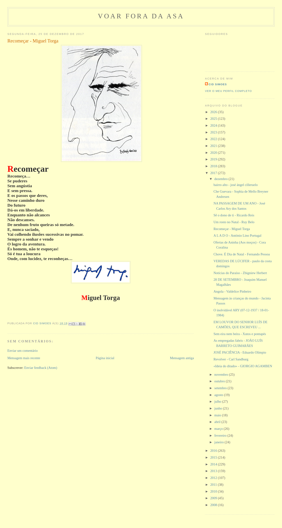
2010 (214, 491)
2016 (214, 450)
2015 (214, 457)
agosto (219, 395)
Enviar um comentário (22, 350)
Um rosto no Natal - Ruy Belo (233, 222)
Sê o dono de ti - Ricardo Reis (233, 215)
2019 (214, 159)
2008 (214, 505)
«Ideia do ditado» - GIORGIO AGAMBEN (242, 366)
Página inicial (105, 358)
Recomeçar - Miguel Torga (231, 229)
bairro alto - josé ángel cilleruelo (235, 185)
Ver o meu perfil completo (228, 91)
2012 (214, 478)
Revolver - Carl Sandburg (230, 359)
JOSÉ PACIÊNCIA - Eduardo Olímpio (239, 352)
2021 (214, 146)
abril (217, 422)
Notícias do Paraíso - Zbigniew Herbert (240, 273)
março (219, 429)
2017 (214, 173)
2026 (214, 112)
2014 (214, 464)
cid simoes (218, 84)
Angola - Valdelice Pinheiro (232, 291)
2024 (214, 125)
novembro (221, 374)
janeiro (219, 442)
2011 (214, 484)
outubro (220, 381)
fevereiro (221, 435)
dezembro (221, 179)
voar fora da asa (141, 16)
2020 (214, 152)
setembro (221, 388)
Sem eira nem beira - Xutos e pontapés (239, 334)
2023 (214, 132)
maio (218, 415)
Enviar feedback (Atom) (40, 368)
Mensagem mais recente (23, 358)
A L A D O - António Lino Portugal (237, 235)
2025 (214, 118)
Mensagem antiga (182, 358)
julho (218, 401)
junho (218, 408)
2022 (214, 139)
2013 (214, 471)
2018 (214, 166)
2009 (214, 498)
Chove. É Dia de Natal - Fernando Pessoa (241, 254)
